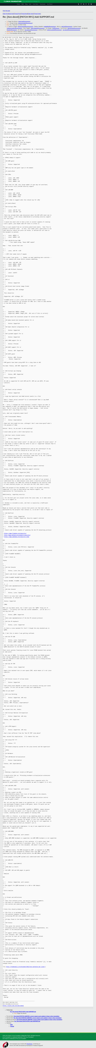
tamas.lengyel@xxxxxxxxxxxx (25, 26)
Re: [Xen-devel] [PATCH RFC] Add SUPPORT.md (23, 1011)
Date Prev (5, 13)
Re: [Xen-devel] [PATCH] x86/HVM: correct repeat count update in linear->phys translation (38, 1018)
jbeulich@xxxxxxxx (12, 30)
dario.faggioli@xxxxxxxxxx (37, 28)
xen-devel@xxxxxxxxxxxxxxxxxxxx (71, 30)
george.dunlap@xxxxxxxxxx (25, 23)
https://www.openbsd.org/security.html (16, 537)
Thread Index (37, 13)
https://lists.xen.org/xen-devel (13, 1006)
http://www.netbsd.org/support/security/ (17, 535)
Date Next (11, 13)
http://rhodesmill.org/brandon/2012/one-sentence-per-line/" (25, 967)
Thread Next (24, 13)
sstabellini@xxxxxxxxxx (50, 26)
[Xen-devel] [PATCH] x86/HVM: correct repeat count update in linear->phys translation (36, 1016)
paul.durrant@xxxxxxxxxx (74, 28)
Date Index (30, 13)
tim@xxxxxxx (56, 28)
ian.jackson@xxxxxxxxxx (31, 30)
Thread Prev (17, 13)
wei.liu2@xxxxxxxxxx (67, 26)
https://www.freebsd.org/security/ (15, 533)
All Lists (8, 10)
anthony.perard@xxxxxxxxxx (54, 30)
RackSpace (29, 1044)
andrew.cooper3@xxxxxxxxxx (14, 28)
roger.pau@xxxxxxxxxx (24, 21)
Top (4, 10)
